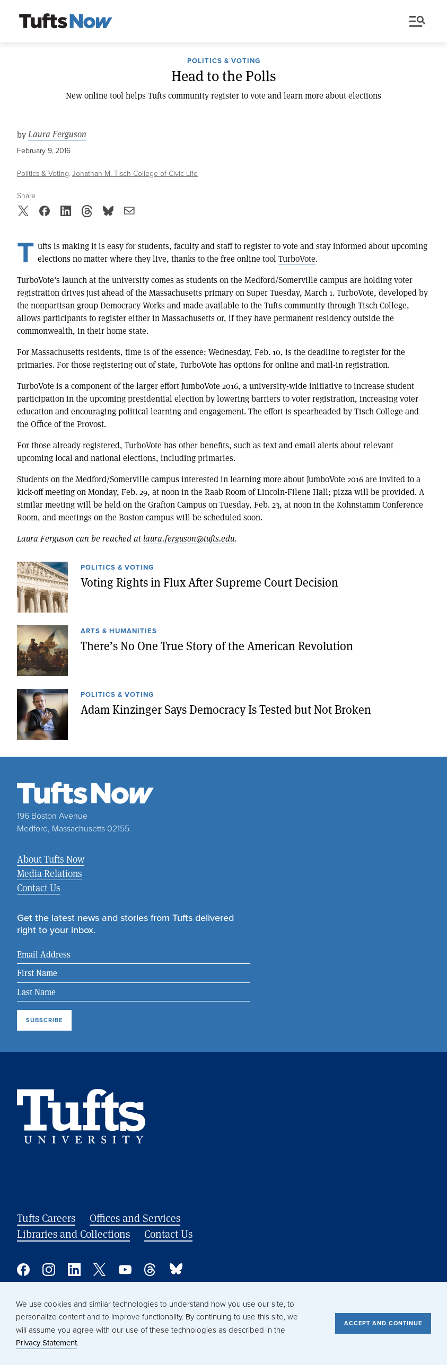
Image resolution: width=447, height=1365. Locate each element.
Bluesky (176, 1269)
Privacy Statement (46, 1343)
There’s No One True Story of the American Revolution (217, 645)
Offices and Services (135, 1218)
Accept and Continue (383, 1323)
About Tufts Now (50, 859)
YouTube (125, 1269)
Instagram (48, 1269)
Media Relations (49, 873)
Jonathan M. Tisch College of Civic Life (135, 173)
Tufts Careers (46, 1218)
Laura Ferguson (57, 134)
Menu (417, 21)
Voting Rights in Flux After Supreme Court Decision (209, 582)
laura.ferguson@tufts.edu (188, 538)
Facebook (23, 1269)
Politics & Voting (223, 61)
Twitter (99, 1269)
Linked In (74, 1269)
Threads (150, 1269)
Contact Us (38, 887)
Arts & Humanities (119, 631)
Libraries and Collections (73, 1234)
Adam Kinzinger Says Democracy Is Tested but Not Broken (226, 709)
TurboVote (296, 258)
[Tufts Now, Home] (66, 22)
